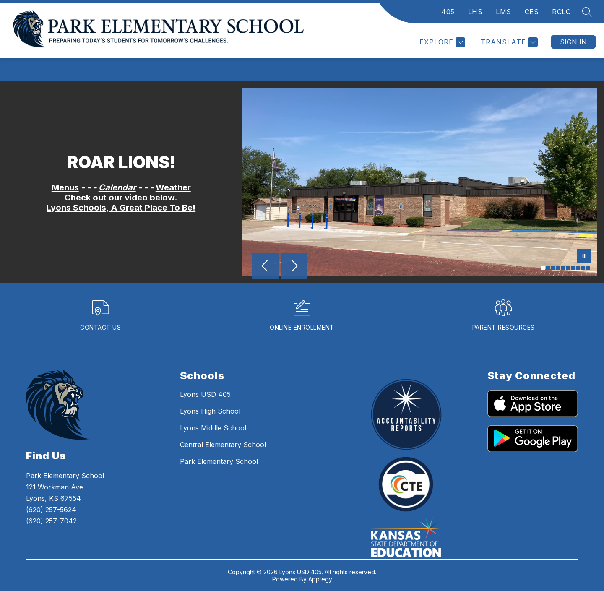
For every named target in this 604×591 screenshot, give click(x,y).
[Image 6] (568, 268)
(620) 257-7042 (51, 521)
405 (448, 12)
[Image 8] (578, 268)
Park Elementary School (219, 461)
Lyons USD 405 (205, 394)
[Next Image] (294, 267)
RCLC (561, 12)
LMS (503, 12)
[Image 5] (563, 268)
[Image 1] (543, 268)
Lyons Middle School (213, 428)
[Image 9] (583, 268)
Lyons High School (210, 411)
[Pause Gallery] (584, 256)
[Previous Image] (265, 267)
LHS (475, 12)
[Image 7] (573, 268)
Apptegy (320, 579)
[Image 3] (553, 268)
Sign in (573, 42)
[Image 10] (588, 268)
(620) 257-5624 (51, 509)
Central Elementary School (223, 444)
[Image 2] (548, 268)
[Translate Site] (508, 42)
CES (532, 12)
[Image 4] (558, 268)
